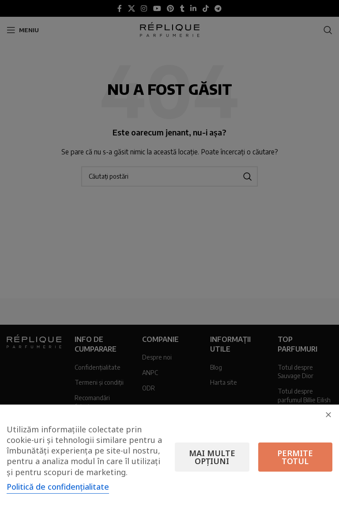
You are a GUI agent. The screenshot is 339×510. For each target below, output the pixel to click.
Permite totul (295, 457)
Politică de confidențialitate (58, 486)
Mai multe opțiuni (212, 457)
